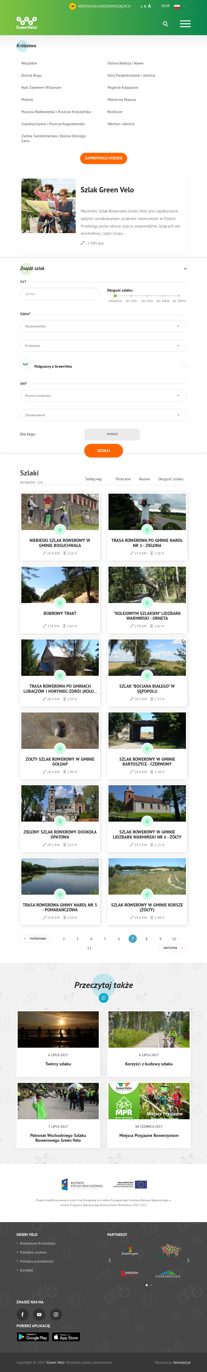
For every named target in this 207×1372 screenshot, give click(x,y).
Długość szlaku (171, 478)
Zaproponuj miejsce (103, 158)
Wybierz (112, 434)
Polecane (123, 478)
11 (89, 948)
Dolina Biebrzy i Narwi (125, 63)
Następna (170, 948)
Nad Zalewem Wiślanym (41, 87)
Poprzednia (38, 939)
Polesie (27, 99)
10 (174, 938)
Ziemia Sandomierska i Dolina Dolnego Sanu (53, 138)
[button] (180, 6)
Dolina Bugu (31, 75)
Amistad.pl (182, 1362)
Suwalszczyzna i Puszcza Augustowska (53, 123)
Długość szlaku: (120, 290)
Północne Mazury (121, 99)
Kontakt (26, 1270)
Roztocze (114, 111)
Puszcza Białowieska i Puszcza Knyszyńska (56, 111)
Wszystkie (29, 63)
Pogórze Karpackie (122, 87)
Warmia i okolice (121, 123)
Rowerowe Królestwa (37, 1243)
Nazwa (144, 478)
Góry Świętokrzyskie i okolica (131, 75)
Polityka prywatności (37, 1261)
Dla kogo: (28, 434)
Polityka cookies (33, 1252)
